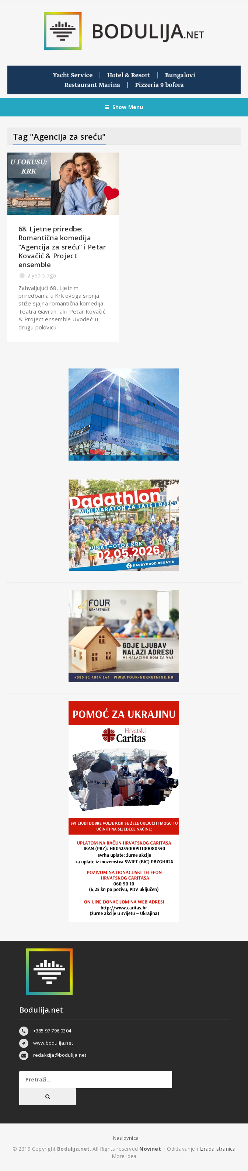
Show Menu (124, 107)
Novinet (150, 1148)
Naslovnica (126, 1138)
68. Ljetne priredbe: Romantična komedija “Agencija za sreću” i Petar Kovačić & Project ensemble (62, 246)
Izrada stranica (217, 1148)
